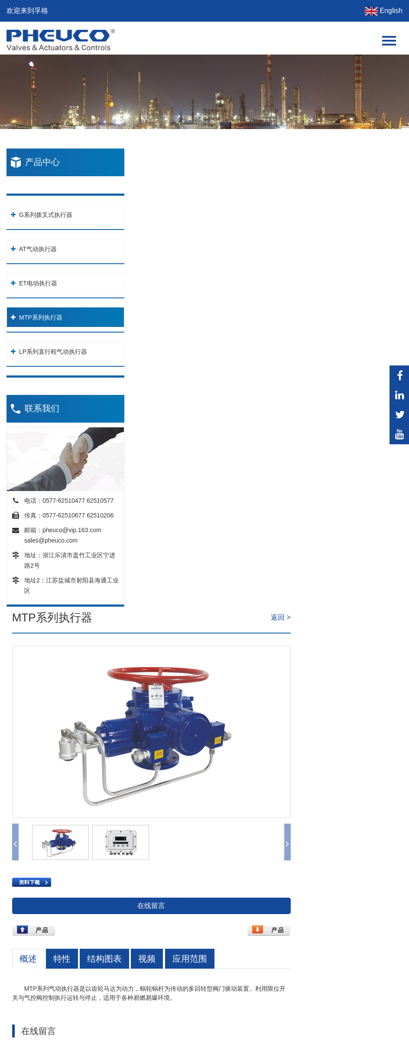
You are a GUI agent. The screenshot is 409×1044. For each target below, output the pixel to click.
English (384, 10)
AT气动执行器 (38, 251)
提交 (274, 724)
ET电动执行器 (38, 285)
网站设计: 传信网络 (37, 1035)
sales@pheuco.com (51, 558)
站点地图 (100, 1035)
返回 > (393, 161)
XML (75, 1035)
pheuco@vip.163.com (71, 547)
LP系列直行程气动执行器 (53, 353)
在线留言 (274, 437)
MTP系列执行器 (40, 319)
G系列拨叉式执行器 (45, 216)
